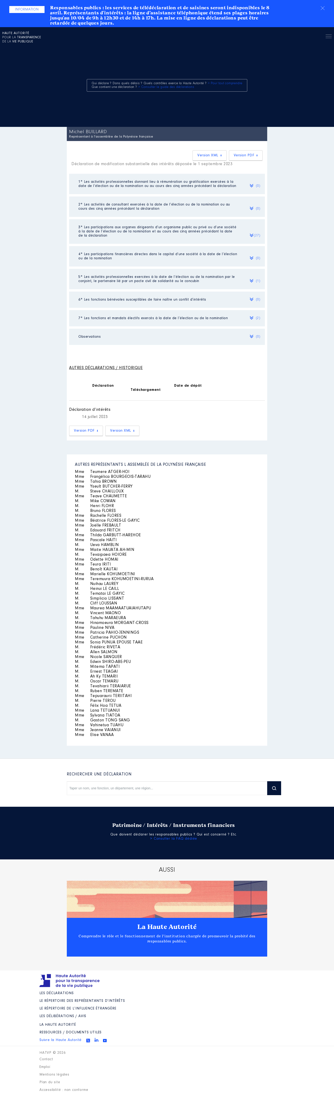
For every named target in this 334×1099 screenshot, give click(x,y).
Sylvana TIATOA (97, 715)
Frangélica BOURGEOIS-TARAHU (113, 477)
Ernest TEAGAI (96, 672)
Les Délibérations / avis (62, 1016)
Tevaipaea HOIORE (101, 555)
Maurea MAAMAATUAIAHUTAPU (113, 608)
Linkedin (96, 1040)
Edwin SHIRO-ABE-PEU (103, 662)
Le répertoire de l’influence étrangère (77, 1008)
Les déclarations (56, 993)
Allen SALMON (96, 652)
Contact (46, 1059)
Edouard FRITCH (98, 530)
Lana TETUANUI (97, 711)
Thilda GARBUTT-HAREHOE (108, 535)
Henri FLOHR (94, 506)
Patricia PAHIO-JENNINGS (107, 633)
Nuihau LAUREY (96, 584)
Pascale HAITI (96, 540)
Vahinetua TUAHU (99, 725)
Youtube (105, 1040)
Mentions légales (54, 1075)
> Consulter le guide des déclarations (166, 87)
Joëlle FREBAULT (98, 526)
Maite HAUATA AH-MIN (104, 550)
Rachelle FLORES (98, 516)
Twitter (88, 1040)
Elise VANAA (94, 735)
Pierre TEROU (95, 701)
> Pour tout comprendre (225, 83)
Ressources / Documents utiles (70, 1032)
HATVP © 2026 (52, 1053)
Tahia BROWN (96, 482)
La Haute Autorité (167, 926)
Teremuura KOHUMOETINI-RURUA (114, 579)
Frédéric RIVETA (97, 647)
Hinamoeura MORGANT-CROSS (112, 623)
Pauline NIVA (95, 628)
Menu (329, 37)
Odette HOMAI (97, 560)
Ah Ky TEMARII (96, 677)
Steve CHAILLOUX (99, 491)
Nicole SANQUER (98, 657)
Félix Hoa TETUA (98, 706)
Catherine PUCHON (101, 638)
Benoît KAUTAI (96, 569)
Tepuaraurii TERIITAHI (103, 696)
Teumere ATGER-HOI (102, 472)
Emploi (44, 1067)
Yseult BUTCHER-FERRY (104, 487)
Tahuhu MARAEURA (100, 618)
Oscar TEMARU (97, 681)
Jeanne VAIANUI (98, 730)
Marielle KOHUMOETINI (105, 574)
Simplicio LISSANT (99, 599)
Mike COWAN (95, 501)
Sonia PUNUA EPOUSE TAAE (109, 642)
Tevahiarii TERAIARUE (103, 686)
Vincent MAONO (98, 613)
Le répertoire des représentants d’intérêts (82, 1001)
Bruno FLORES (95, 511)
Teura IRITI (93, 564)
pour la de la (21, 37)
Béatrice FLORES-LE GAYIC (107, 521)
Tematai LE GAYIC (100, 594)
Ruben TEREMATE (99, 691)
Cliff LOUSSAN (96, 603)
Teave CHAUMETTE (101, 496)
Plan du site (49, 1082)
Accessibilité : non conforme (63, 1090)
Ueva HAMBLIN (97, 545)
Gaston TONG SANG (102, 720)
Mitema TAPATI (97, 667)
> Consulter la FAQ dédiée (173, 839)
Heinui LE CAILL (97, 589)
